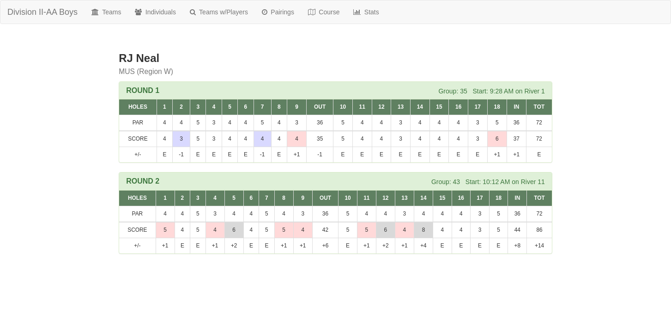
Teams (106, 12)
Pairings (278, 12)
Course (324, 12)
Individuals (155, 12)
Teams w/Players (219, 12)
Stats (366, 12)
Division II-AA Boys (42, 12)
